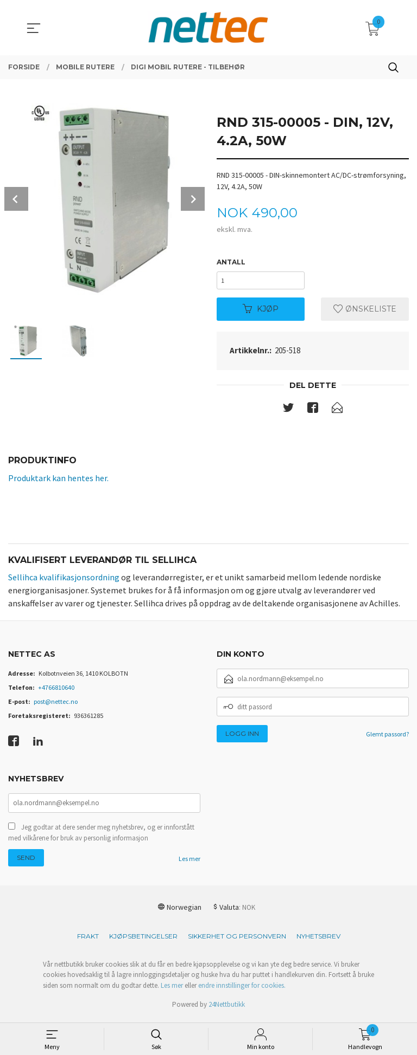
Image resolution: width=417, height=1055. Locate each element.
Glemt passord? (387, 737)
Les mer (189, 862)
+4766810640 (56, 690)
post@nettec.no (56, 704)
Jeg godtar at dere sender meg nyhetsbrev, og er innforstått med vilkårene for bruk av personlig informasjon (101, 836)
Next (193, 199)
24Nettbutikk (226, 1008)
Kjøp (261, 311)
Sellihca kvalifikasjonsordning (63, 579)
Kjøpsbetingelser (143, 940)
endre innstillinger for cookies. (242, 989)
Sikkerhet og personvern (237, 940)
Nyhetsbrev (318, 940)
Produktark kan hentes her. (58, 480)
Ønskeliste (364, 311)
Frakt (88, 940)
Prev (16, 199)
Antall (231, 262)
